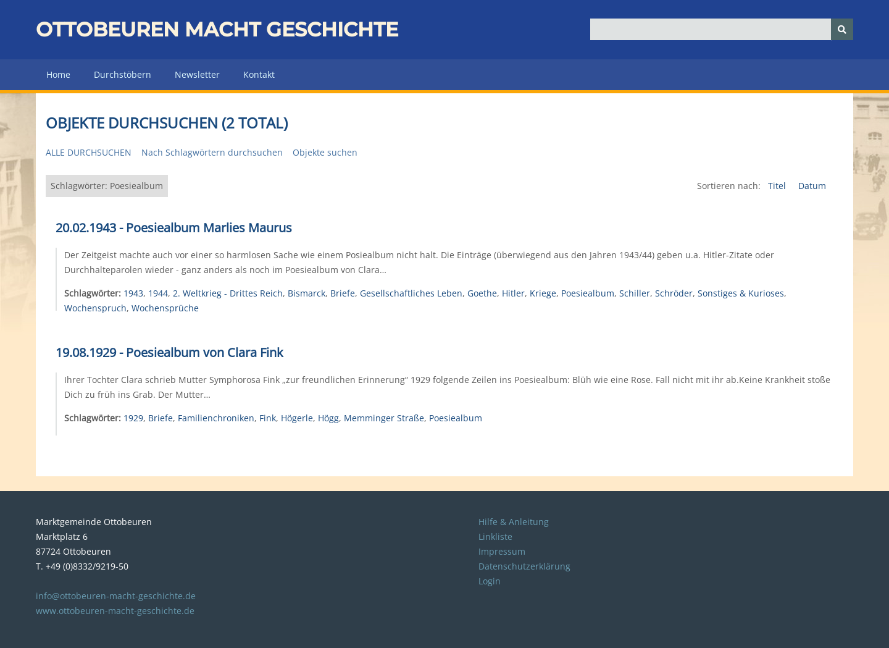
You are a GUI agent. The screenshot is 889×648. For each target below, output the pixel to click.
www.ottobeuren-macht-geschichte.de (115, 610)
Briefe (342, 293)
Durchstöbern (122, 74)
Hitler (513, 293)
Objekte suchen (325, 152)
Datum (812, 185)
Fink (267, 418)
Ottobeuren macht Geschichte (217, 29)
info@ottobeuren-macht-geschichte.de (116, 596)
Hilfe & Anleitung (513, 522)
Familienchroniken (216, 418)
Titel (778, 185)
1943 (133, 293)
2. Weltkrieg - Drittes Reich (228, 293)
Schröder (674, 293)
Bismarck (306, 293)
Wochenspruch (95, 308)
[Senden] (842, 29)
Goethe (482, 293)
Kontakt (259, 74)
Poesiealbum (587, 293)
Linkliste (495, 536)
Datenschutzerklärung (524, 566)
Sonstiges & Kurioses (741, 293)
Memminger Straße (384, 418)
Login (489, 581)
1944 (158, 293)
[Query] (722, 29)
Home (58, 74)
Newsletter (197, 74)
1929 (133, 418)
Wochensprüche (165, 308)
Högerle (297, 418)
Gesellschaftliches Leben (411, 293)
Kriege (543, 293)
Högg (328, 418)
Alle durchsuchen (88, 152)
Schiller (634, 293)
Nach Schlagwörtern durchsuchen (212, 152)
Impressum (501, 551)
